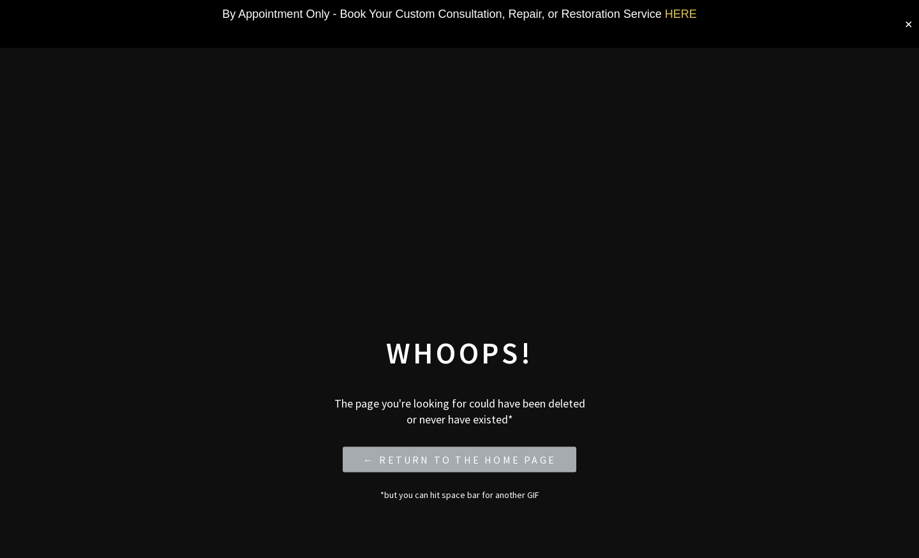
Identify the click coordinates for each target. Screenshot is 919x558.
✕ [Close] (908, 24)
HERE (681, 14)
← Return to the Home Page (459, 459)
